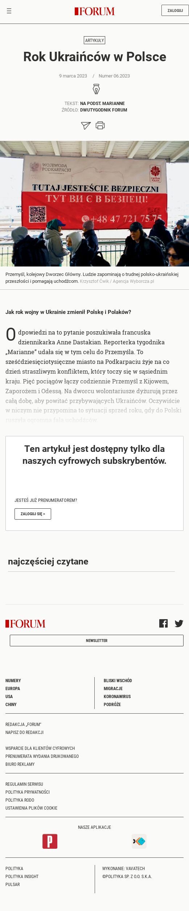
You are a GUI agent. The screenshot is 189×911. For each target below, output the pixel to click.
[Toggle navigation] (9, 11)
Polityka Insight (21, 876)
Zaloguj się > (33, 513)
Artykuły (94, 40)
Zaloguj (175, 10)
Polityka (14, 868)
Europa (12, 688)
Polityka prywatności (27, 792)
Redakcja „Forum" (23, 724)
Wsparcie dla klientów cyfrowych (40, 748)
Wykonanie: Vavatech (123, 868)
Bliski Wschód (118, 680)
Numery (13, 680)
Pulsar (12, 884)
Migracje (113, 688)
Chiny (11, 704)
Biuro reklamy (19, 764)
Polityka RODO (19, 800)
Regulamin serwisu (24, 784)
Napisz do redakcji (24, 732)
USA (9, 696)
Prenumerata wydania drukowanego (42, 756)
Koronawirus (117, 696)
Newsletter (96, 640)
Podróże (112, 704)
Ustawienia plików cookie (31, 808)
